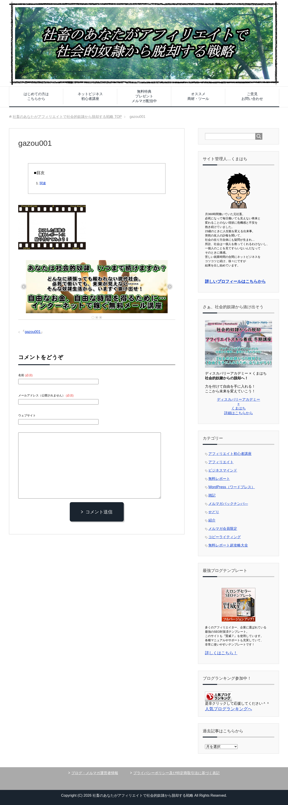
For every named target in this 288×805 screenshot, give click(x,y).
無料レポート (219, 479)
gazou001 (32, 332)
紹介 (212, 520)
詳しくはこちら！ (221, 653)
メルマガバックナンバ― (228, 504)
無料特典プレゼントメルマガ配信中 (144, 96)
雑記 (212, 495)
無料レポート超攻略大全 (228, 545)
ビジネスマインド (222, 470)
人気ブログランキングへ (228, 708)
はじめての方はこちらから (36, 96)
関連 (43, 183)
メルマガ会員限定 (222, 529)
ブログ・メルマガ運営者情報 (94, 773)
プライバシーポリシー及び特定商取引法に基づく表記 (176, 773)
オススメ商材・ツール (198, 96)
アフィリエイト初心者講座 (230, 454)
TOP (67, 117)
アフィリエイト (221, 462)
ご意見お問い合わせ (252, 96)
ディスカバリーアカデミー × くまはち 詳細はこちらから (238, 406)
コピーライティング (224, 537)
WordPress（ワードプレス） (231, 487)
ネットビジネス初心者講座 (90, 96)
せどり (213, 512)
